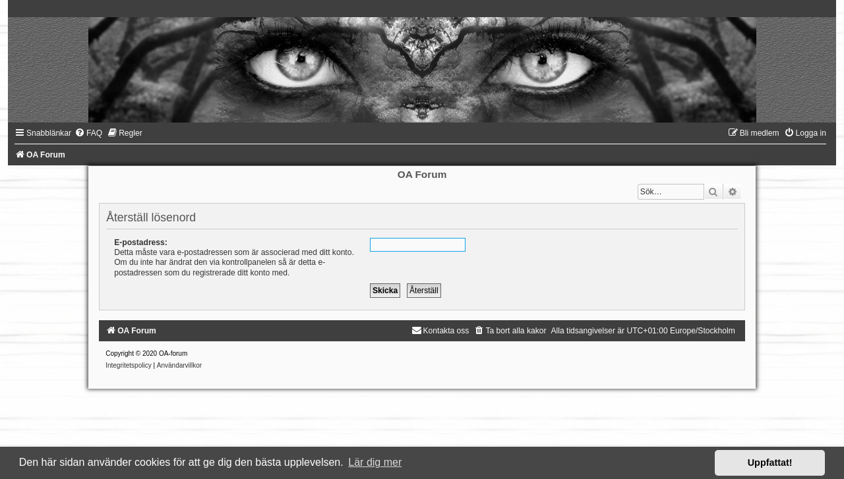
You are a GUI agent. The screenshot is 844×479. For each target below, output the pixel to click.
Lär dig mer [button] (375, 462)
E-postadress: (140, 242)
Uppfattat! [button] (770, 462)
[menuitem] (88, 133)
